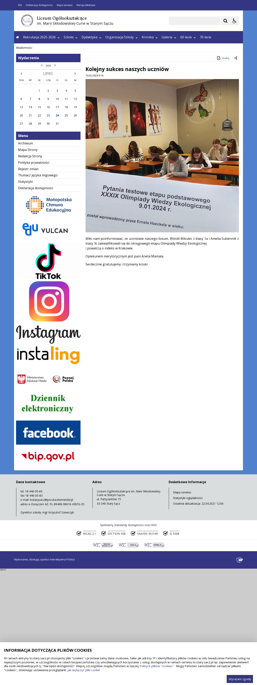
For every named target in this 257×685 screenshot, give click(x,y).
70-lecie (205, 37)
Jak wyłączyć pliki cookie (83, 670)
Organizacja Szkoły (121, 37)
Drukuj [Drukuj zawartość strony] (222, 172)
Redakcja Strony (30, 270)
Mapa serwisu (64, 5)
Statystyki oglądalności (188, 612)
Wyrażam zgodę (240, 679)
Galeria (169, 37)
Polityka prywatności (33, 277)
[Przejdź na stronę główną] (17, 37)
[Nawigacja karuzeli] (38, 150)
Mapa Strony (28, 264)
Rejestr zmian (28, 283)
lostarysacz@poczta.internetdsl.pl (51, 614)
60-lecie (188, 37)
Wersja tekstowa (85, 5)
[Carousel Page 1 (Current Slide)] (53, 150)
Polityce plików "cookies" (157, 666)
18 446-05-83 (33, 606)
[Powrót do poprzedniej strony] (236, 172)
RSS (20, 5)
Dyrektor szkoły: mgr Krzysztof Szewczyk (47, 627)
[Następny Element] (43, 150)
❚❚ (22, 149)
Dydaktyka (91, 37)
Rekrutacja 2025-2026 (41, 37)
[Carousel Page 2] (57, 150)
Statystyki (25, 296)
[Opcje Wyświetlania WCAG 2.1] (234, 20)
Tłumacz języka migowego (38, 289)
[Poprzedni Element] (33, 150)
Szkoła (71, 37)
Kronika (150, 37)
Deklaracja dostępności (39, 5)
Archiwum (25, 257)
